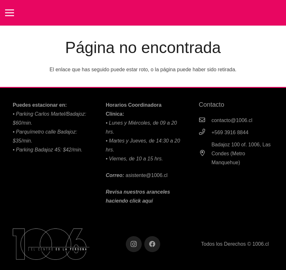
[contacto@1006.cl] (205, 120)
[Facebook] (152, 244)
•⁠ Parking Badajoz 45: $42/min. (47, 149)
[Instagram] (134, 244)
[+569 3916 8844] (205, 132)
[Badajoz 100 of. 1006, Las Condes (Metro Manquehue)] (205, 153)
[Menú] (9, 13)
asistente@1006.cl (146, 175)
